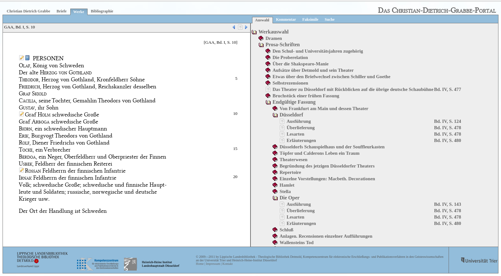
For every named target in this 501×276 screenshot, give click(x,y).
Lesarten (295, 134)
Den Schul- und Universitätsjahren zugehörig (318, 51)
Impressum (213, 263)
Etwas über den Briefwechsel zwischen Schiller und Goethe (331, 76)
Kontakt (227, 263)
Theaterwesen (293, 159)
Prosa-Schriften (283, 44)
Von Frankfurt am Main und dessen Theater (324, 108)
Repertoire (290, 172)
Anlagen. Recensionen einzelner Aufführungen (326, 236)
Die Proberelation (290, 57)
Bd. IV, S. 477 (447, 89)
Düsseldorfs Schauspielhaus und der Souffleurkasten (332, 146)
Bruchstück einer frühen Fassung (306, 95)
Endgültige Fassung (294, 102)
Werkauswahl (273, 31)
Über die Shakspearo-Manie (300, 63)
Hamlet (287, 185)
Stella (285, 191)
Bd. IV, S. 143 (447, 204)
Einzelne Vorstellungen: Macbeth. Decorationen (327, 178)
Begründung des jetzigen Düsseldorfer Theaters (327, 165)
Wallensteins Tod (296, 242)
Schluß (286, 229)
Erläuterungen (301, 140)
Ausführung (299, 121)
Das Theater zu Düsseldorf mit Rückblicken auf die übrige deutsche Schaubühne (353, 89)
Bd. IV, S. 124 (447, 121)
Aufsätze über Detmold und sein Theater (313, 70)
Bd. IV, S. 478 (447, 127)
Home (200, 263)
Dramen (274, 38)
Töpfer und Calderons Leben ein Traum (319, 153)
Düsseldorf (291, 114)
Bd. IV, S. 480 (447, 140)
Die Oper (290, 197)
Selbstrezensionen (290, 83)
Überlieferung (301, 127)
